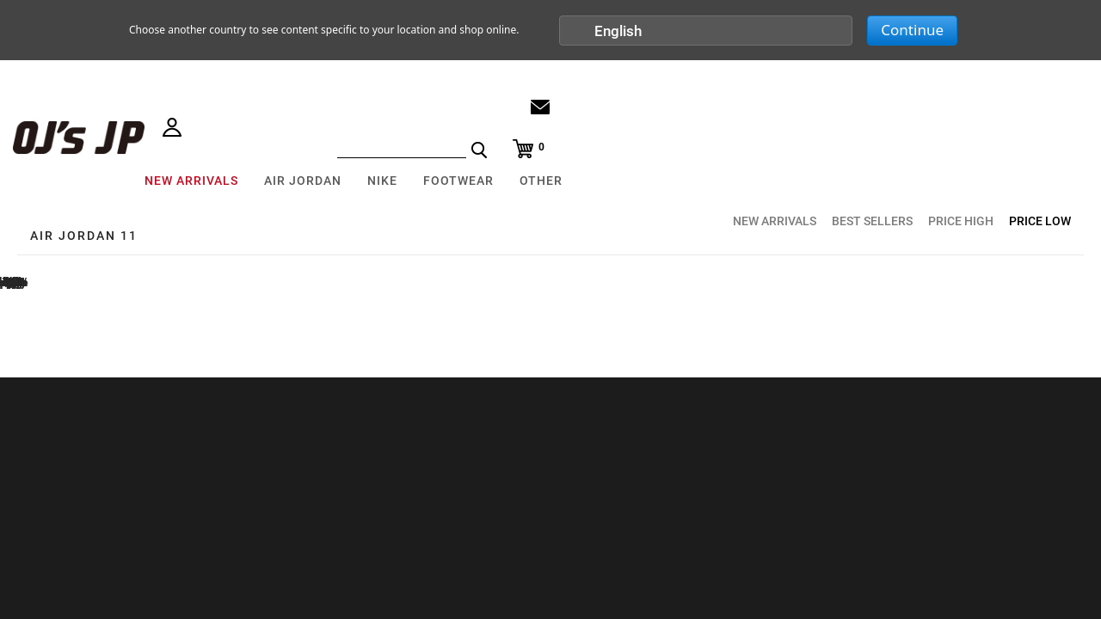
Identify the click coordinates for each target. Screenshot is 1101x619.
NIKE (382, 180)
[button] (706, 30)
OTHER (541, 180)
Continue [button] (912, 30)
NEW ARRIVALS (191, 180)
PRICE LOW (1040, 221)
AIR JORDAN (302, 180)
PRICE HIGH (960, 221)
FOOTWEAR (458, 180)
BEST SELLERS (872, 221)
